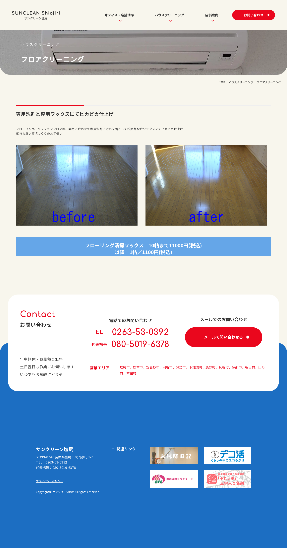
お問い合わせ (253, 15)
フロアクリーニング (269, 82)
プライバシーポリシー (49, 481)
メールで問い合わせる (223, 337)
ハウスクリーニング (241, 82)
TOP (222, 82)
